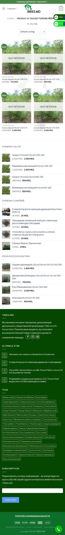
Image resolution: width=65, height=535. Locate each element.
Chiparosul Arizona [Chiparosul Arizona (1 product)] (27, 402)
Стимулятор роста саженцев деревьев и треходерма (35, 362)
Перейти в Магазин (15, 527)
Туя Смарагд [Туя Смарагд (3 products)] (48, 450)
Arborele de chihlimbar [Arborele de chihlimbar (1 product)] (25, 397)
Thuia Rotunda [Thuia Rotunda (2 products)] (21, 424)
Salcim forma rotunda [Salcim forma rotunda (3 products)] (47, 415)
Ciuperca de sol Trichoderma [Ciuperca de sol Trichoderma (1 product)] (32, 406)
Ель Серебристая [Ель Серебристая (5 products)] (28, 432)
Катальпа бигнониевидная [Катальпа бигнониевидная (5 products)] (13, 437)
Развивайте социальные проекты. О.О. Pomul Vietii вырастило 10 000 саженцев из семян (34, 380)
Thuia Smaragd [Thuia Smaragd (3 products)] (35, 424)
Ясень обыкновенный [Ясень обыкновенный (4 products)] (11, 459)
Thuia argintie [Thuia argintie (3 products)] (8, 424)
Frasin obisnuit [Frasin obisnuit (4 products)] (50, 406)
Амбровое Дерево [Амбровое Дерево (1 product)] (10, 428)
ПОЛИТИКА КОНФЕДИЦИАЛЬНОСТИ (32, 516)
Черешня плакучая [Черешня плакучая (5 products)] (26, 455)
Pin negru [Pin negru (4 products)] (32, 415)
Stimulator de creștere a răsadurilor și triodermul (31, 354)
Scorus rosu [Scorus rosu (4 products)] (7, 419)
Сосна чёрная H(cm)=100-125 (14, 79)
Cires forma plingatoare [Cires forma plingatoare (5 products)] (46, 402)
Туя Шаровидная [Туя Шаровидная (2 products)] (9, 455)
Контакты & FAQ (51, 527)
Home (10, 18)
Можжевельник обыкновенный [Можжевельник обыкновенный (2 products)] (15, 446)
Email (4, 486)
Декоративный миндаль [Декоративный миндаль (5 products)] (37, 428)
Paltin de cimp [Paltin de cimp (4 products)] (21, 415)
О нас (29, 527)
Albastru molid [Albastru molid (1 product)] (8, 397)
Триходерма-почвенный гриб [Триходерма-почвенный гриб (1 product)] (14, 450)
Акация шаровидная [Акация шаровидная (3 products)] (52, 424)
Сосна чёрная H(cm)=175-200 (46, 128)
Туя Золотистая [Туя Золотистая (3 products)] (34, 450)
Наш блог (37, 527)
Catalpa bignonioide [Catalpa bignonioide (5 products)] (10, 402)
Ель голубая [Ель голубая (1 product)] (42, 432)
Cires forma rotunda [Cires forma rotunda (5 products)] (10, 406)
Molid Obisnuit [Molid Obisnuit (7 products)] (8, 415)
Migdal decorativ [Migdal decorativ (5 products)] (50, 411)
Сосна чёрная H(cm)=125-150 (46, 79)
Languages (12, 8)
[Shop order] (32, 31)
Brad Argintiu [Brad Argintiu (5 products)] (41, 397)
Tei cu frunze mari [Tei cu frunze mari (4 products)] (50, 419)
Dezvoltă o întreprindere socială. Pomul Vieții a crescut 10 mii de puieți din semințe (36, 371)
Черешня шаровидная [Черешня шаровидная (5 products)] (44, 455)
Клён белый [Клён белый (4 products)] (49, 437)
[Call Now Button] (58, 529)
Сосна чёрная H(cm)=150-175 (14, 128)
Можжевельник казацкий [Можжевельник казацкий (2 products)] (31, 441)
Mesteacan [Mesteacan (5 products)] (37, 411)
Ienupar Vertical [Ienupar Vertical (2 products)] (25, 411)
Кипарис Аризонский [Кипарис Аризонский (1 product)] (34, 437)
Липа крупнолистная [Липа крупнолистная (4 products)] (11, 441)
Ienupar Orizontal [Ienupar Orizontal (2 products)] (9, 411)
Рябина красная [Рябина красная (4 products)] (36, 446)
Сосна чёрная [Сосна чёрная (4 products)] (50, 446)
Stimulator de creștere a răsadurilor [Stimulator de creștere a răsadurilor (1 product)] (27, 419)
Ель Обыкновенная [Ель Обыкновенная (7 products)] (10, 432)
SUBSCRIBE (10, 500)
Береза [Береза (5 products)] (22, 428)
